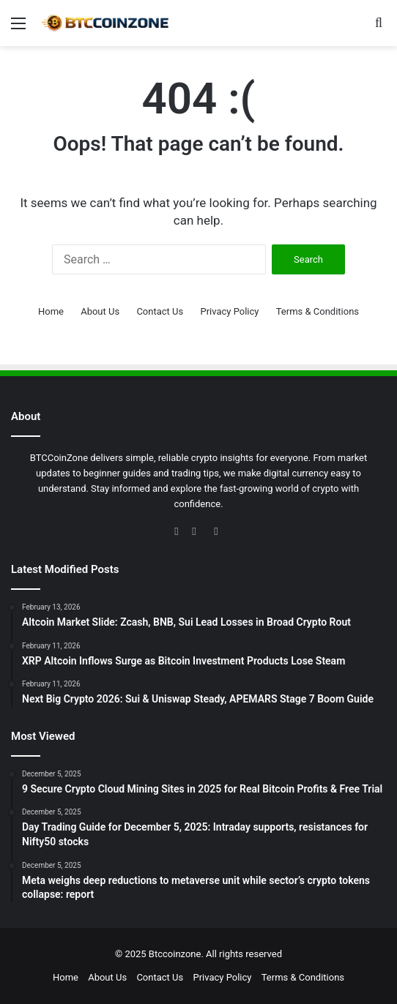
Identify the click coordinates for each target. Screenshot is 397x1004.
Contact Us (159, 311)
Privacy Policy (229, 311)
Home (51, 311)
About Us (100, 311)
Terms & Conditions (317, 311)
